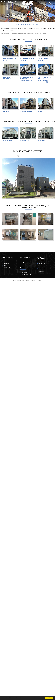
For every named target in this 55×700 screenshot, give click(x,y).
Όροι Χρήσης (24, 272)
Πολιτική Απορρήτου (26, 274)
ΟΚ (49, 698)
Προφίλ (4, 1)
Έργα (16, 1)
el (50, 2)
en (53, 2)
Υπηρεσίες (10, 2)
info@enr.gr (41, 271)
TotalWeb (39, 280)
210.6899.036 (41, 268)
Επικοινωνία (4, 4)
